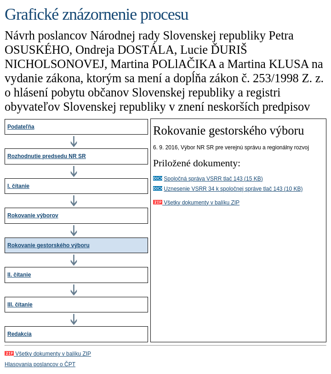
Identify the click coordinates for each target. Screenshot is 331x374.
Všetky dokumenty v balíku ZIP (196, 202)
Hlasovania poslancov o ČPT (40, 364)
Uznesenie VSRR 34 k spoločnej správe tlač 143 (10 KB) (233, 189)
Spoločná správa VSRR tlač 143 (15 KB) (213, 179)
